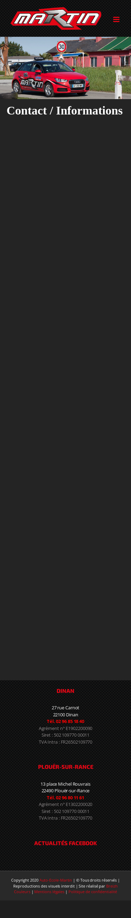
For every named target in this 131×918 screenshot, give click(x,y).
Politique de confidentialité (92, 891)
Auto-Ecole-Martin (55, 880)
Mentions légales (49, 891)
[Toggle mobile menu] (117, 19)
